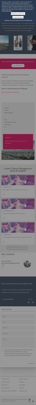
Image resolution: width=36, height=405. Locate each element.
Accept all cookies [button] (18, 17)
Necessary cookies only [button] (18, 13)
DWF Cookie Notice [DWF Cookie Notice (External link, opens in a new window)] (7, 11)
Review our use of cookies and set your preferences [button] (18, 20)
